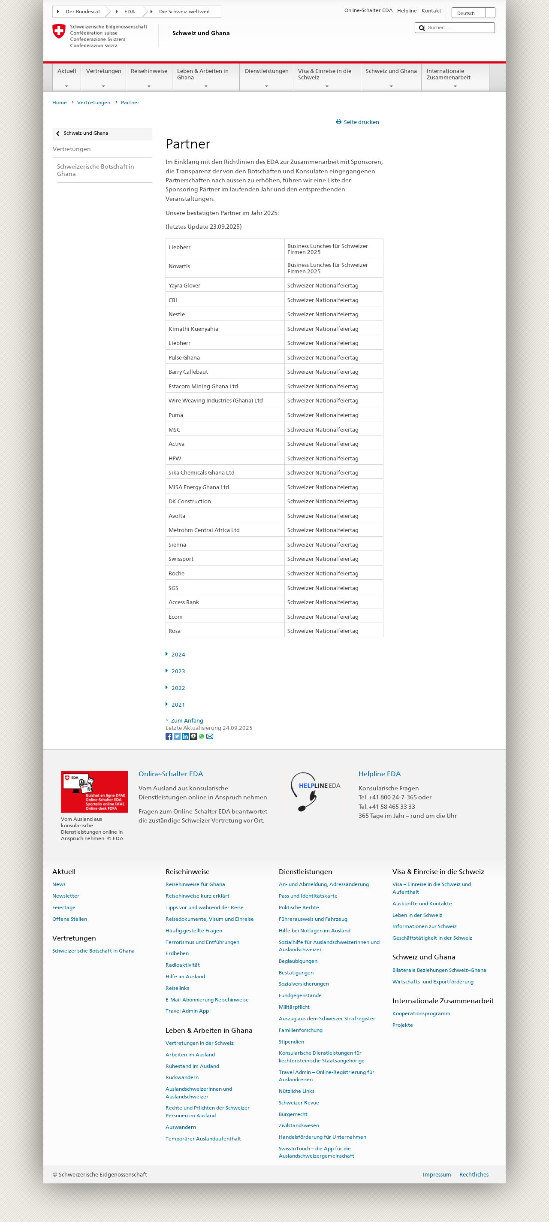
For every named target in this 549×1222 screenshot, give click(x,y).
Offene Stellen (69, 919)
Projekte (402, 1025)
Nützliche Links (296, 1091)
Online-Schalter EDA (171, 774)
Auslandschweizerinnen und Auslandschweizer (199, 1092)
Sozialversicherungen (304, 984)
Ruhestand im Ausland (192, 1066)
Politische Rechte (299, 907)
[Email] (209, 735)
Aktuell (67, 79)
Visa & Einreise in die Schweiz (327, 79)
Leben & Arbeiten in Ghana (206, 79)
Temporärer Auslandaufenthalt (203, 1138)
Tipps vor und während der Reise (205, 907)
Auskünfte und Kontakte (422, 904)
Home (59, 103)
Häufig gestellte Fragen (194, 931)
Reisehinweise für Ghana (195, 884)
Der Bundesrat (83, 12)
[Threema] (194, 735)
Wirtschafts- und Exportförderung (433, 981)
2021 (178, 705)
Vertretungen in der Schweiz (200, 1043)
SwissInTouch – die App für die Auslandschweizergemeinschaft (316, 1152)
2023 (178, 671)
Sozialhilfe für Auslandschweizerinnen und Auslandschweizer (329, 945)
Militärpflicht (294, 1007)
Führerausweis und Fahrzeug (313, 919)
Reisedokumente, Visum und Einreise (210, 919)
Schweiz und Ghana (392, 79)
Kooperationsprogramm (421, 1013)
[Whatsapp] (202, 735)
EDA (129, 12)
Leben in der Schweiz (417, 915)
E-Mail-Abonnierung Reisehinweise (207, 999)
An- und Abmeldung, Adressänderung (324, 884)
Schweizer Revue (299, 1103)
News (59, 884)
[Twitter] (178, 735)
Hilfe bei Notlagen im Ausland (314, 931)
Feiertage (63, 907)
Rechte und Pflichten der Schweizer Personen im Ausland (208, 1111)
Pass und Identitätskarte (308, 896)
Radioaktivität (183, 965)
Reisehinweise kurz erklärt (197, 896)
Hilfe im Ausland (185, 977)
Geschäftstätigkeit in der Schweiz (432, 938)
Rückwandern (182, 1077)
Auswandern (181, 1127)
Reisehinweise (149, 79)
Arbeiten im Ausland (190, 1055)
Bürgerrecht (293, 1114)
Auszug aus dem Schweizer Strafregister (327, 1019)
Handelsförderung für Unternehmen (322, 1137)
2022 (178, 688)
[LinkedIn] (186, 735)
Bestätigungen (296, 972)
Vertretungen (103, 79)
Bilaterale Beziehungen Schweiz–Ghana (439, 970)
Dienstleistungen (266, 79)
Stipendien (291, 1041)
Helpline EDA (380, 774)
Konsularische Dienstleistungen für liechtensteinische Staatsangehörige (322, 1056)
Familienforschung (301, 1030)
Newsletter (65, 896)
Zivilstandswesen (299, 1125)
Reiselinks (177, 988)
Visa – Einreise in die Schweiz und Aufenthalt (431, 888)
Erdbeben (177, 953)
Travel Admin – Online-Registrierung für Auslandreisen (326, 1075)
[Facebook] (170, 735)
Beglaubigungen (298, 961)
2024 (178, 654)
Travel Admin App (187, 1011)
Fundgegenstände (300, 995)
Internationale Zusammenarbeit (455, 79)
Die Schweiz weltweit (184, 12)
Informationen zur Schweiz (424, 926)
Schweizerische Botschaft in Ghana (93, 951)
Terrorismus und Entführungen (202, 942)
